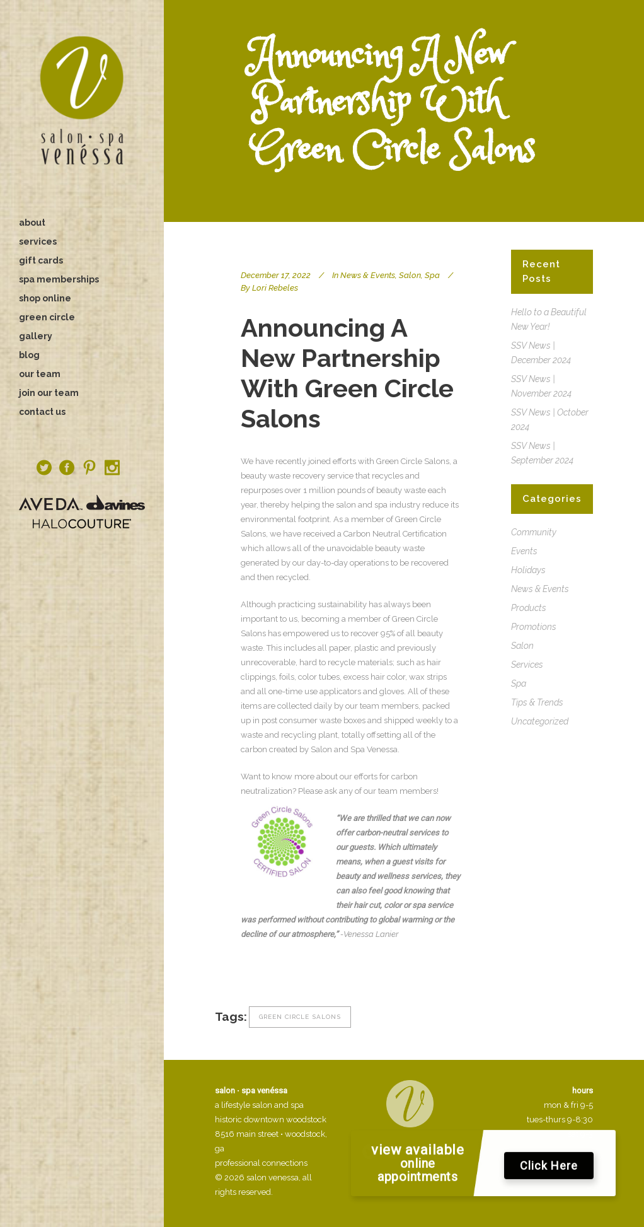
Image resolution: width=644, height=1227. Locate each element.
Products (528, 608)
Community (533, 532)
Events (524, 551)
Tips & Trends (537, 702)
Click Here (549, 1169)
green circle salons (300, 1016)
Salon (410, 275)
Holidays (528, 570)
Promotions (533, 627)
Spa (432, 275)
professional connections (261, 1163)
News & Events (367, 275)
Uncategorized (539, 721)
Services (527, 665)
